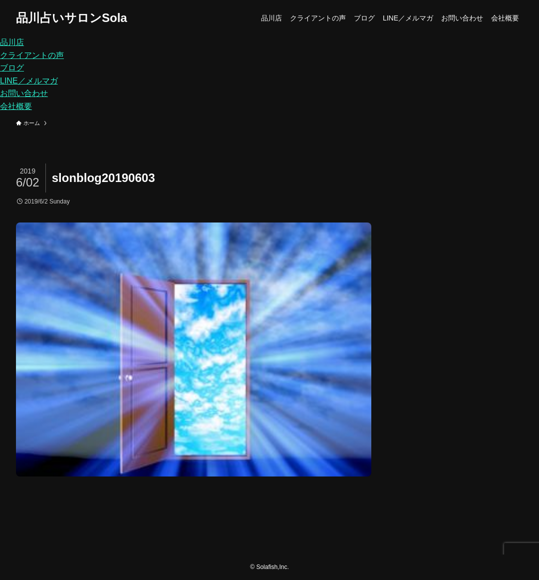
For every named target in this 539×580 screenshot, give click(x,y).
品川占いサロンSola (71, 18)
